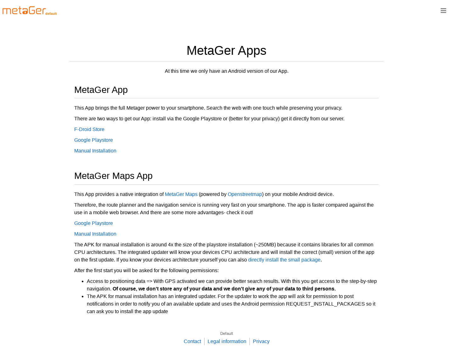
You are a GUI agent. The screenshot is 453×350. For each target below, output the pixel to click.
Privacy (261, 341)
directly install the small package (284, 259)
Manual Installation (95, 150)
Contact (192, 341)
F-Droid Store (89, 129)
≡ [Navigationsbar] (443, 10)
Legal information (227, 341)
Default (226, 333)
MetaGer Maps (181, 194)
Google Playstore (93, 140)
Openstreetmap (245, 194)
